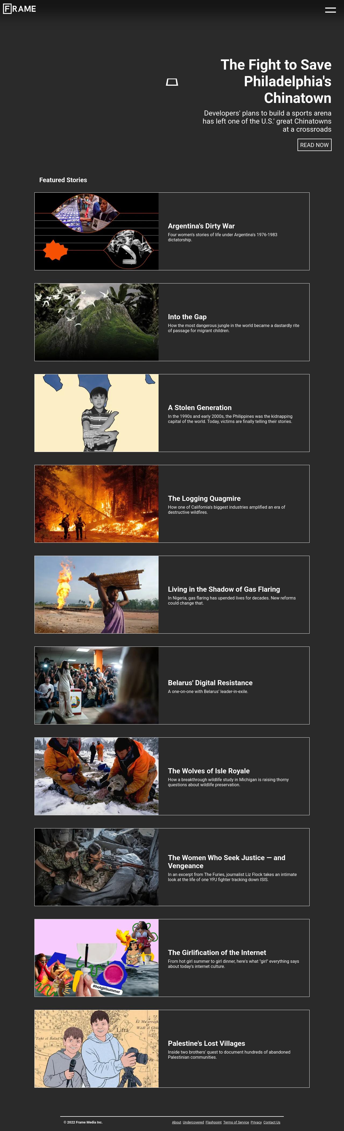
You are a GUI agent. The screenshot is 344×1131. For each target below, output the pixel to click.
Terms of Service (236, 1122)
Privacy (256, 1122)
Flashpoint (214, 1122)
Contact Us (271, 1122)
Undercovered (193, 1122)
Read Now (314, 145)
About (176, 1122)
